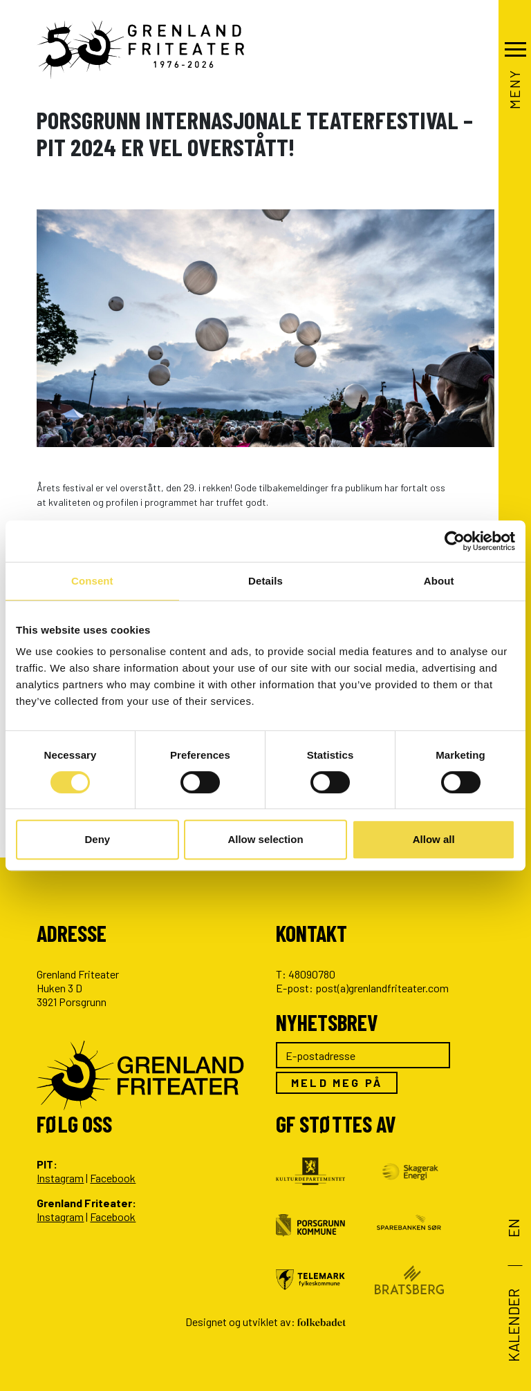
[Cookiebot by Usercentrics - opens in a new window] (454, 541)
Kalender (513, 1325)
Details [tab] (265, 581)
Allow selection (265, 839)
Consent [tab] (92, 581)
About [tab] (439, 581)
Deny (97, 839)
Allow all (434, 839)
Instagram (60, 1177)
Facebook (113, 1177)
